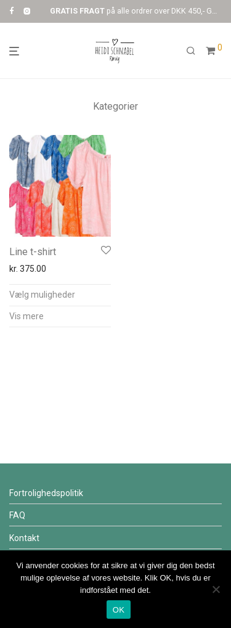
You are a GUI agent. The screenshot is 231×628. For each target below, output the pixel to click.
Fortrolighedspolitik (46, 493)
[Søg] (191, 51)
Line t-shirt (32, 252)
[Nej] (215, 589)
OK (118, 609)
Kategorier (115, 106)
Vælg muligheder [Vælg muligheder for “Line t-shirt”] (42, 295)
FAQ (17, 515)
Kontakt (24, 538)
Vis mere (26, 316)
